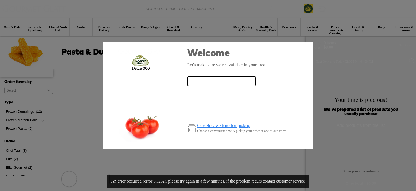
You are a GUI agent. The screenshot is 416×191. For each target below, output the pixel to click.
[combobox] (221, 81)
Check (221, 93)
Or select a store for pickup (223, 125)
